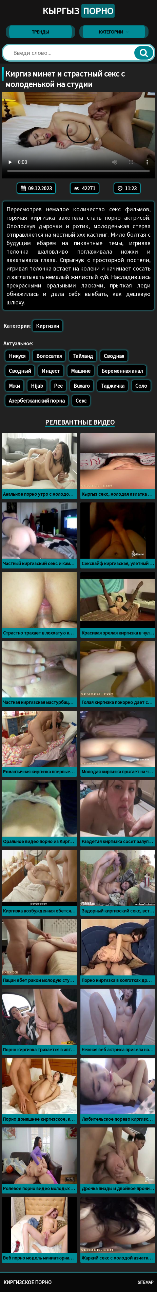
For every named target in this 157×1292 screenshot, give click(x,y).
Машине (81, 370)
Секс (81, 400)
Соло (141, 385)
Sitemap (146, 1282)
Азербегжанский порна (37, 400)
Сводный (20, 370)
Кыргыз (78, 11)
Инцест (51, 370)
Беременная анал (122, 370)
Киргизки (47, 325)
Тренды (40, 32)
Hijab (37, 385)
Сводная (114, 355)
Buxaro (82, 385)
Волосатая (49, 355)
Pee (58, 385)
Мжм (14, 385)
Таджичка (112, 385)
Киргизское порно (27, 1282)
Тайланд (83, 355)
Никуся (17, 355)
